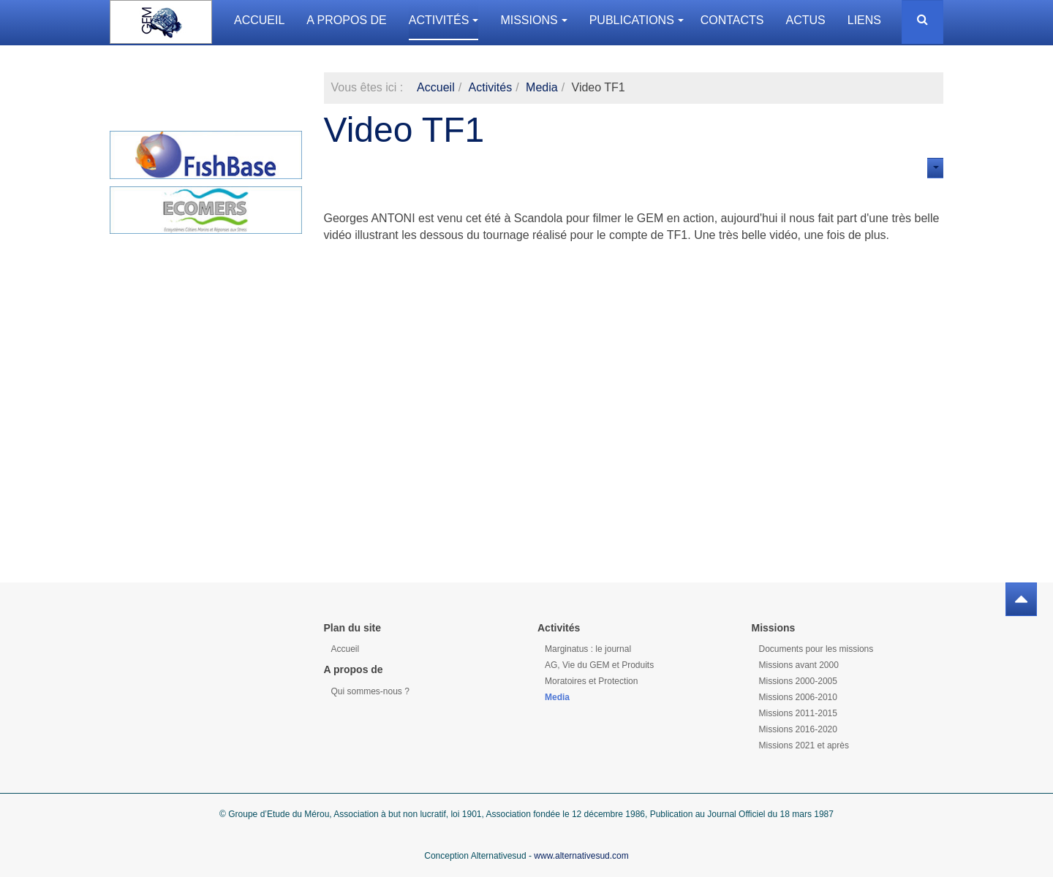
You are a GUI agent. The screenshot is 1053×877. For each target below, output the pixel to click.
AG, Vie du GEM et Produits (599, 665)
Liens (864, 20)
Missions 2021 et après (804, 745)
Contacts (732, 20)
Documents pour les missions (816, 649)
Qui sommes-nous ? (370, 691)
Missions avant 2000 (799, 665)
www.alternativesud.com (581, 856)
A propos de (346, 20)
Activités (444, 20)
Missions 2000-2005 (798, 681)
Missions (533, 20)
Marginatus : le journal (588, 649)
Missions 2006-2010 (798, 697)
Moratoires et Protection (591, 681)
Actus (806, 20)
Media (542, 87)
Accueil (259, 20)
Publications (636, 20)
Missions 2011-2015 (798, 713)
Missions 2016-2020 (798, 729)
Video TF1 (404, 129)
